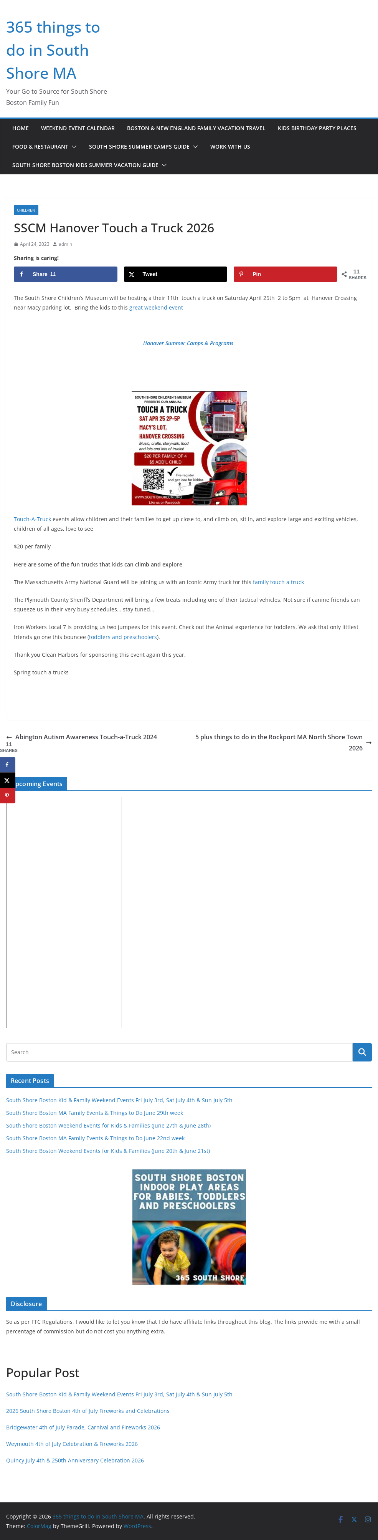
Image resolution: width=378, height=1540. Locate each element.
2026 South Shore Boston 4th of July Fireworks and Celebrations (88, 1410)
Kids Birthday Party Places (317, 128)
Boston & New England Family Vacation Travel (196, 128)
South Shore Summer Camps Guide (139, 146)
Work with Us (230, 146)
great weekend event (155, 307)
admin (65, 244)
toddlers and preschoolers (123, 637)
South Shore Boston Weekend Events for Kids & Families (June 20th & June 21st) (108, 1150)
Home (20, 128)
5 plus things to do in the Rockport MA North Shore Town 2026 (283, 742)
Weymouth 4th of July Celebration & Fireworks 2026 (72, 1443)
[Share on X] (176, 274)
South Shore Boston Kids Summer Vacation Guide (85, 165)
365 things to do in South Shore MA (53, 49)
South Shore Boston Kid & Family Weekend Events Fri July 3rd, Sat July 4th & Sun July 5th (119, 1100)
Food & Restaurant (40, 146)
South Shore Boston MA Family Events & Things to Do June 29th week (94, 1112)
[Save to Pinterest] (285, 274)
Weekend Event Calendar (78, 128)
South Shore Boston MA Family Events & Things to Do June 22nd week (95, 1138)
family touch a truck (278, 582)
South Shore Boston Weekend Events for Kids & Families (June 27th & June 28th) (108, 1125)
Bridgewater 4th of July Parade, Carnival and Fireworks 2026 (83, 1427)
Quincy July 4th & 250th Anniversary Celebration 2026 (75, 1460)
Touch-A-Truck (32, 519)
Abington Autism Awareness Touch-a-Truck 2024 (81, 737)
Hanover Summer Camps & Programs (188, 343)
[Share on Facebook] (65, 274)
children (26, 210)
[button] (72, 146)
